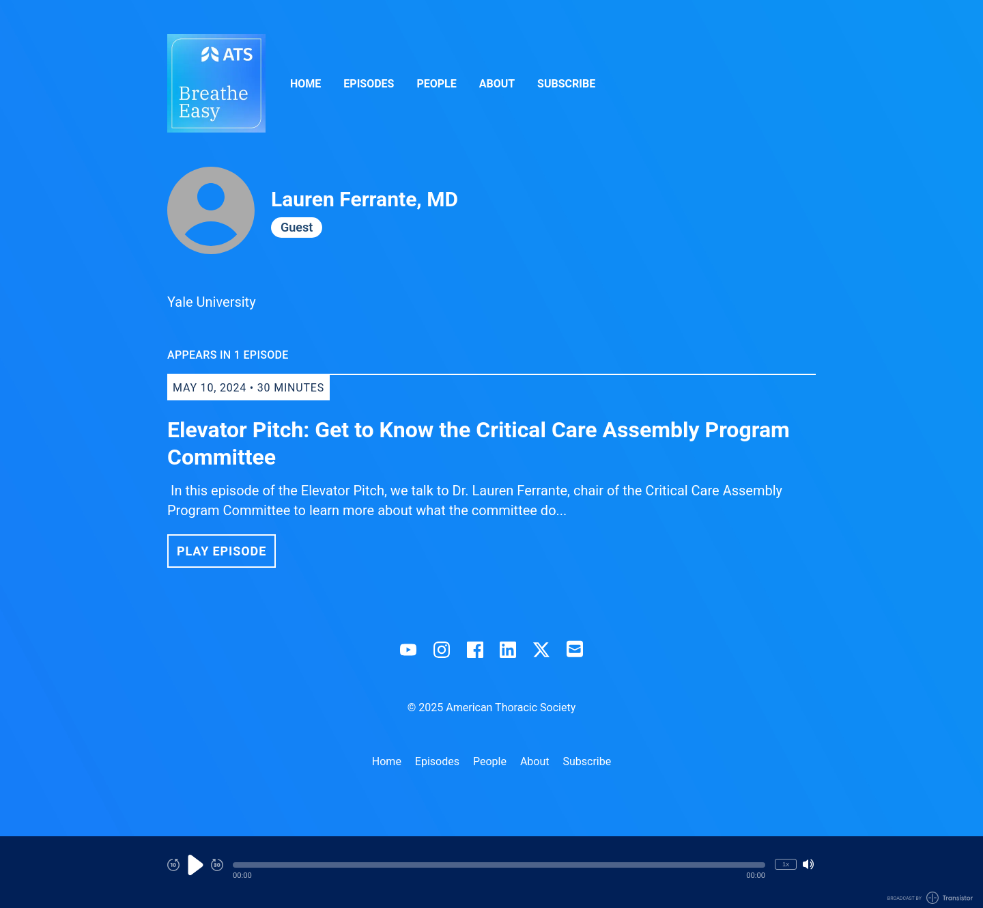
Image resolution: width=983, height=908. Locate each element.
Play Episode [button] (221, 551)
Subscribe (566, 83)
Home (305, 83)
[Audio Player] (491, 872)
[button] (499, 865)
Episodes (368, 83)
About (497, 83)
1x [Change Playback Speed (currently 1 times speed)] (785, 864)
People (436, 83)
